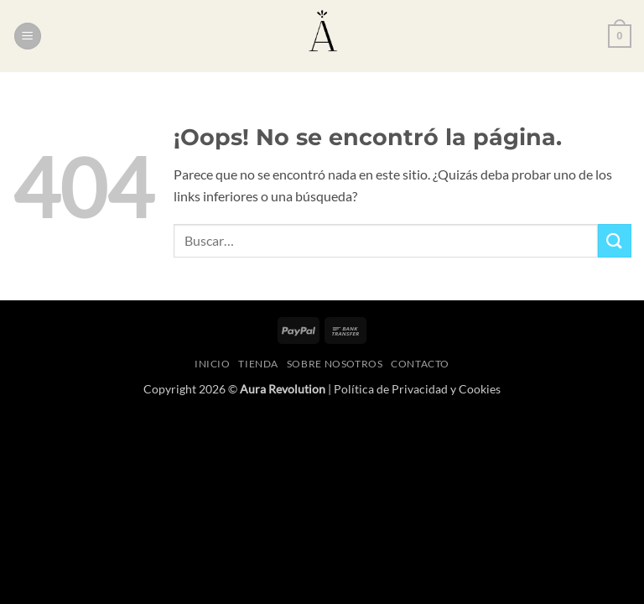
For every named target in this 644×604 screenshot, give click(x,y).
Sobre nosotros (335, 363)
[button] (27, 36)
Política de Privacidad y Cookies (417, 389)
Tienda (258, 363)
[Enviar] (614, 240)
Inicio (213, 363)
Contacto (420, 363)
